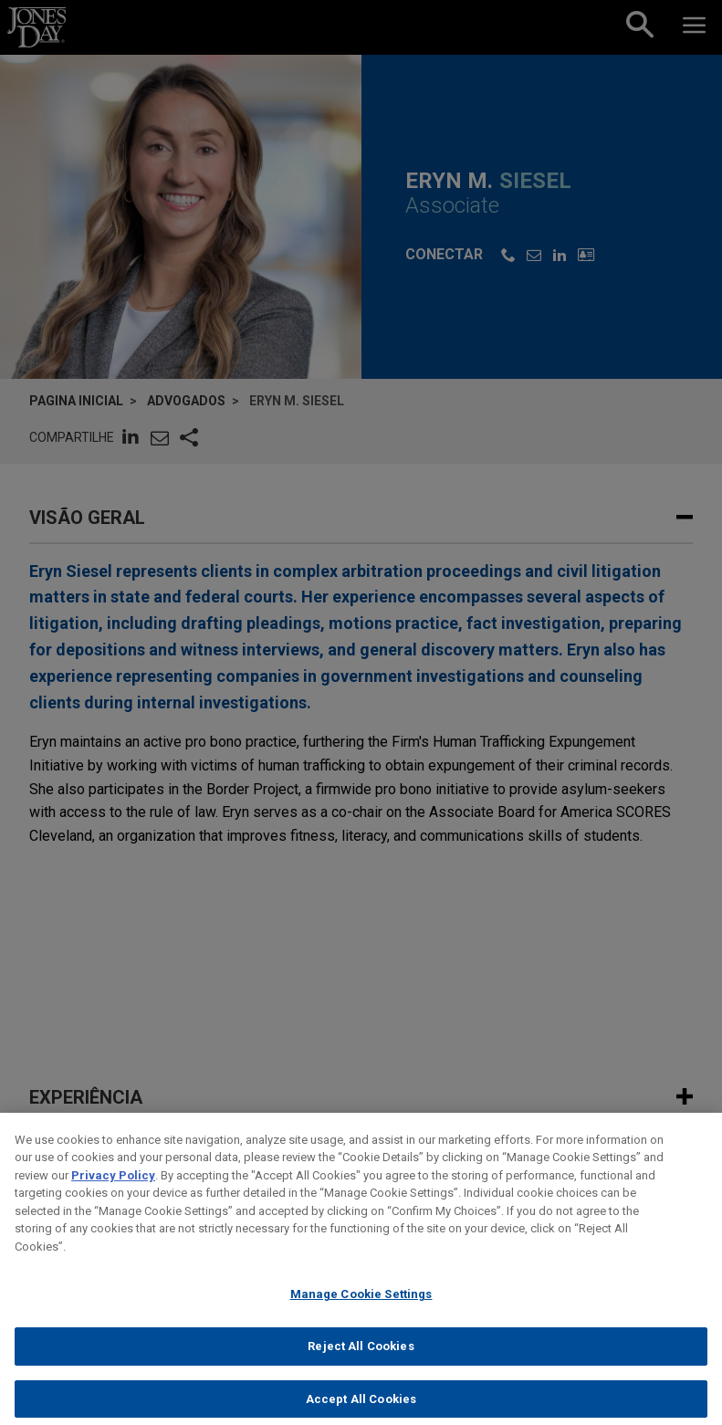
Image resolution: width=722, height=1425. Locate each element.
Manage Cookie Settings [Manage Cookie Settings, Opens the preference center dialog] (361, 1308)
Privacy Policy (113, 1188)
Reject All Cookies (360, 1360)
